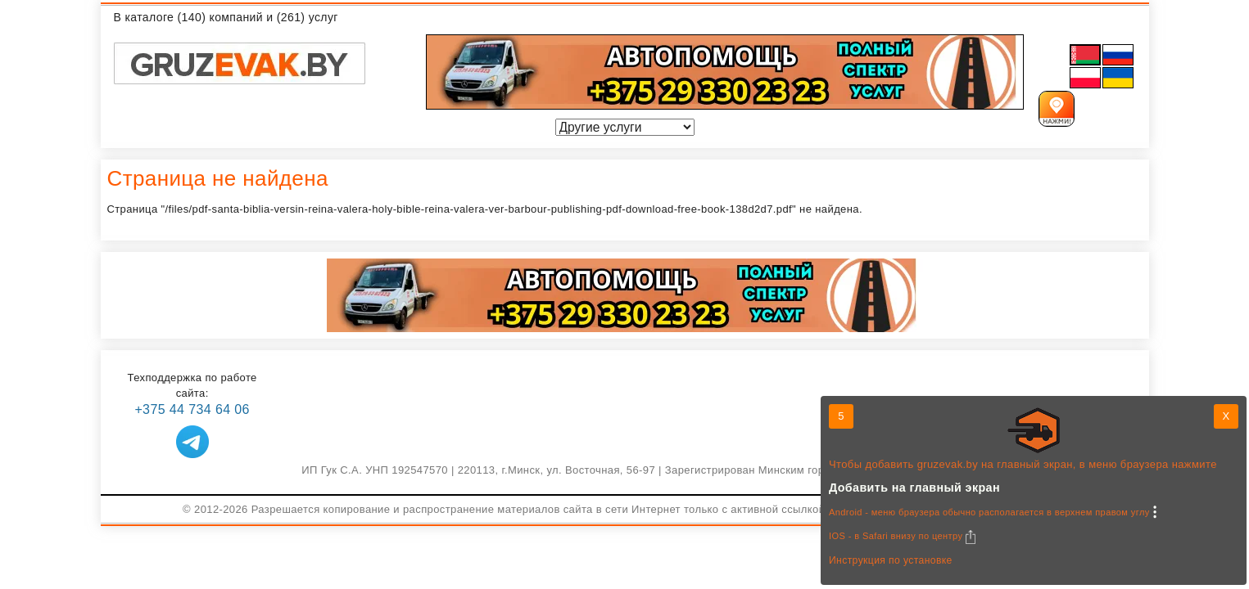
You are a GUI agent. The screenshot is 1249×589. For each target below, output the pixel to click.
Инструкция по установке (891, 560)
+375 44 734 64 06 (192, 409)
